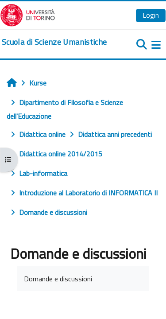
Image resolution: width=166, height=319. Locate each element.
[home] (54, 42)
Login (151, 15)
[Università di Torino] (27, 14)
